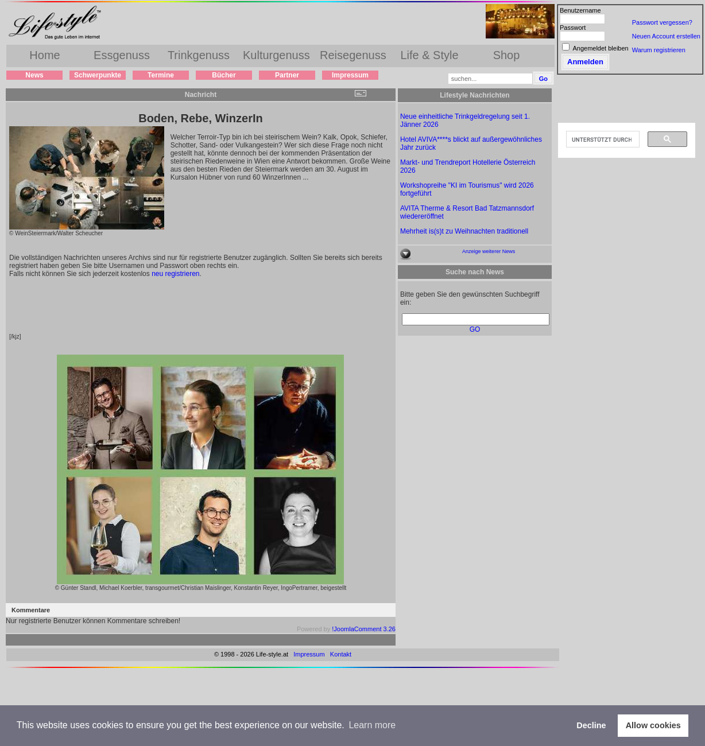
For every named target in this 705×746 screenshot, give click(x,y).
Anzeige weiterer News (488, 251)
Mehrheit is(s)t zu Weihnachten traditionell (464, 231)
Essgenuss (122, 55)
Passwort (573, 27)
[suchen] (602, 139)
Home (44, 55)
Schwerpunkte (97, 75)
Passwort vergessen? (662, 22)
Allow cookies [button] (653, 725)
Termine (161, 75)
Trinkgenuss (199, 55)
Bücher (223, 75)
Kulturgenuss (276, 55)
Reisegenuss (353, 55)
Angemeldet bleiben (600, 48)
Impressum (350, 75)
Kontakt (340, 654)
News (34, 75)
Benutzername (580, 10)
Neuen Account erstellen (666, 36)
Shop (506, 55)
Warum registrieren (658, 49)
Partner (287, 75)
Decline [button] (591, 725)
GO (475, 329)
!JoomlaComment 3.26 (364, 628)
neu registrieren (175, 274)
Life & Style (429, 55)
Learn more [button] (372, 725)
